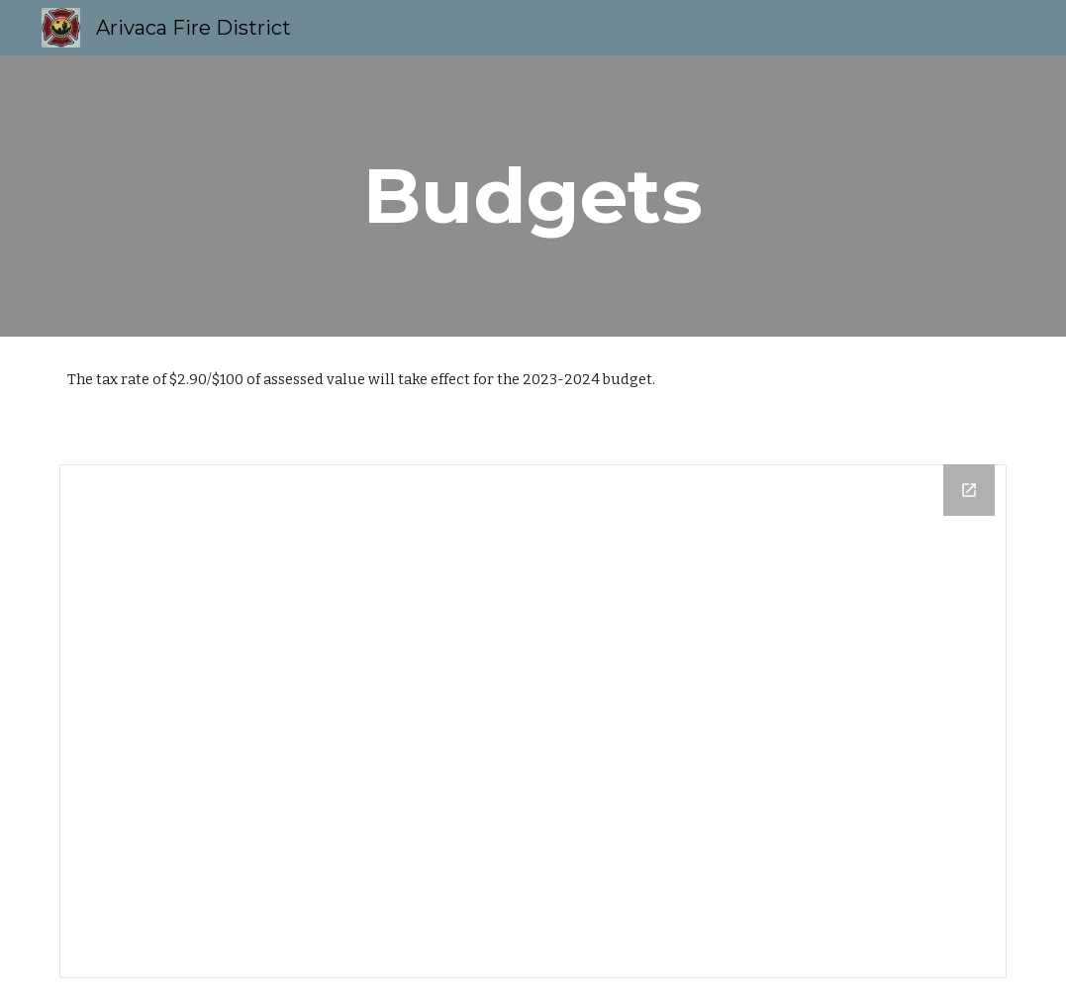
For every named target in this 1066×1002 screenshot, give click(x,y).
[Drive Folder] (533, 721)
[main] (533, 196)
